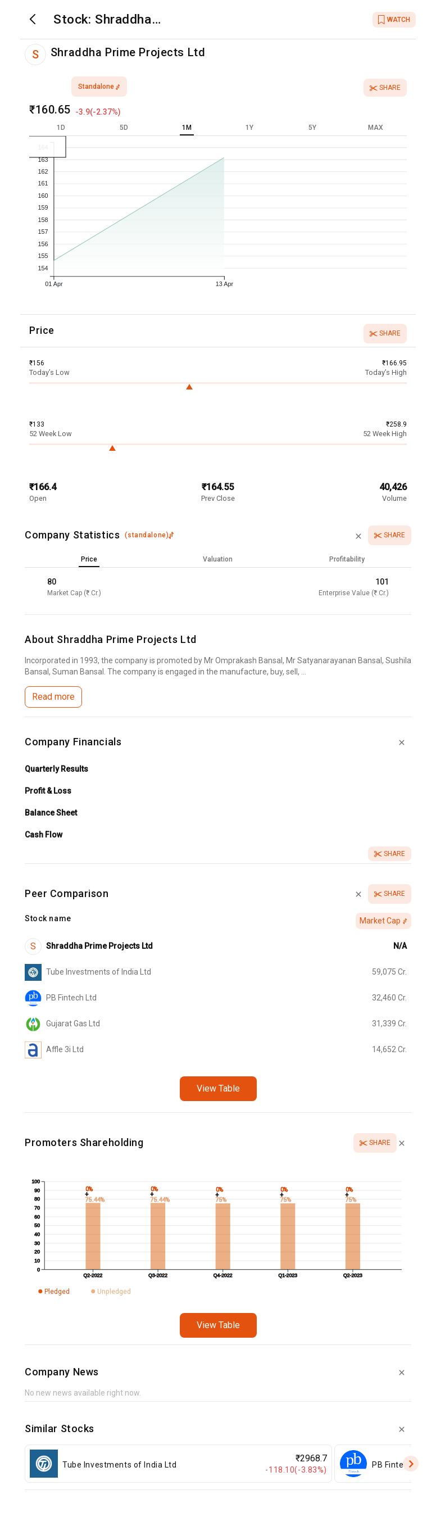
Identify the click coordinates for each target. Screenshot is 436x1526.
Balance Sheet (51, 812)
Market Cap (383, 920)
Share (385, 88)
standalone (99, 86)
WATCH (394, 19)
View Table (218, 1088)
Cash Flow (43, 834)
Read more (53, 696)
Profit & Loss (48, 790)
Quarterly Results (56, 768)
